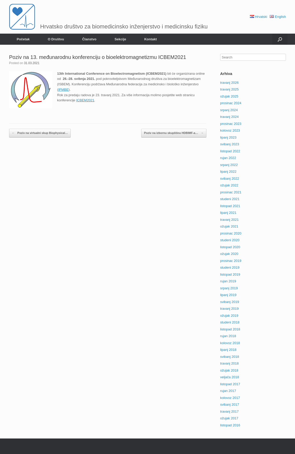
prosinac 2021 (230, 192)
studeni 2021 (229, 199)
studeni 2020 (229, 240)
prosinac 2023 (230, 124)
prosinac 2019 (230, 261)
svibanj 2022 (229, 178)
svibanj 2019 (229, 302)
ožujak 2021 (229, 226)
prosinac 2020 (230, 233)
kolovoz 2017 (230, 398)
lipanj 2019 (228, 295)
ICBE (80, 100)
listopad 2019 (230, 274)
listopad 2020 (230, 247)
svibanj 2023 (229, 144)
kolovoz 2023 (230, 130)
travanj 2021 (229, 220)
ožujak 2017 (229, 418)
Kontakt (150, 39)
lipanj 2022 (228, 171)
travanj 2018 (229, 363)
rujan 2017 (228, 391)
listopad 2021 (230, 206)
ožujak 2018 (229, 370)
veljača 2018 (229, 377)
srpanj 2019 (229, 288)
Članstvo (89, 39)
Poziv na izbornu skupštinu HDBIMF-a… (174, 133)
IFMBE (63, 90)
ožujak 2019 (229, 315)
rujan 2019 (228, 281)
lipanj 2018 (228, 350)
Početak (23, 39)
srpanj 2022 (229, 165)
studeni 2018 (229, 322)
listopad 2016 (230, 425)
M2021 (89, 100)
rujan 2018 (228, 336)
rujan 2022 (228, 158)
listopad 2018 (230, 329)
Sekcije (120, 39)
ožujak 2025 (229, 96)
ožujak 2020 (229, 254)
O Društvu (56, 39)
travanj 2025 (229, 89)
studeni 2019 (229, 267)
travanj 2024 (229, 117)
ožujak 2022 (229, 185)
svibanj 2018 (229, 357)
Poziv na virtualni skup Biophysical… (40, 133)
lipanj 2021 (228, 213)
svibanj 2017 (229, 404)
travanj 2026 (229, 83)
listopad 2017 (230, 384)
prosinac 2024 (230, 103)
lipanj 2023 (228, 137)
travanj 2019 (229, 309)
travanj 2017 (229, 411)
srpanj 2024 (229, 110)
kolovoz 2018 (230, 343)
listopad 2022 (230, 151)
